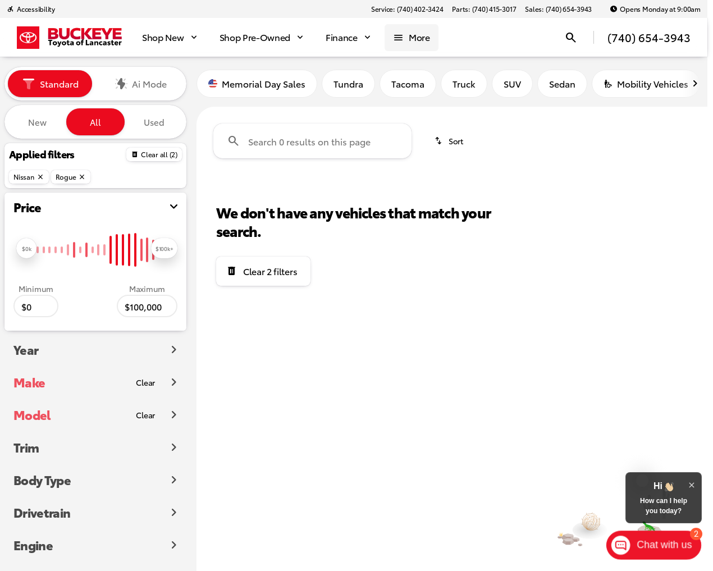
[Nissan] (29, 177)
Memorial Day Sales (256, 83)
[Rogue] (71, 177)
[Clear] (145, 382)
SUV (512, 83)
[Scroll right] (695, 83)
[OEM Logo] (28, 37)
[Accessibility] (30, 9)
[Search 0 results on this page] (312, 141)
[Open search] (571, 38)
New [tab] (37, 122)
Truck (464, 83)
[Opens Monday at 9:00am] (655, 9)
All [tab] (95, 122)
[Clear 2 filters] (263, 271)
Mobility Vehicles (646, 83)
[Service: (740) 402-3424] (407, 9)
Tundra (348, 83)
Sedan (562, 83)
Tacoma (407, 83)
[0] (35, 306)
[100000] (147, 306)
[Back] (154, 154)
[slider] (26, 248)
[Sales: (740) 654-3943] (558, 9)
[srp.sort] (449, 141)
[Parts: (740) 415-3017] (484, 9)
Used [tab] (154, 122)
